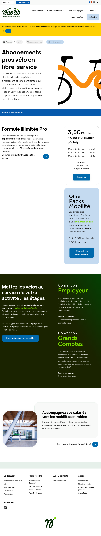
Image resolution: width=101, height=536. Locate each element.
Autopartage (9, 494)
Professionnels (23, 2)
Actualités (93, 17)
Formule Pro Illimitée (12, 112)
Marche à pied (9, 487)
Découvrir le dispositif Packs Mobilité (74, 444)
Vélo (6, 484)
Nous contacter (59, 481)
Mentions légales (84, 484)
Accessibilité (83, 481)
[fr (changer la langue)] (94, 2)
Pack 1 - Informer (36, 486)
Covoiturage (9, 491)
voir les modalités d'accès (25, 308)
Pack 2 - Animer (35, 490)
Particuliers (7, 2)
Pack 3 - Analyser (35, 493)
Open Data (82, 493)
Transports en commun (13, 481)
